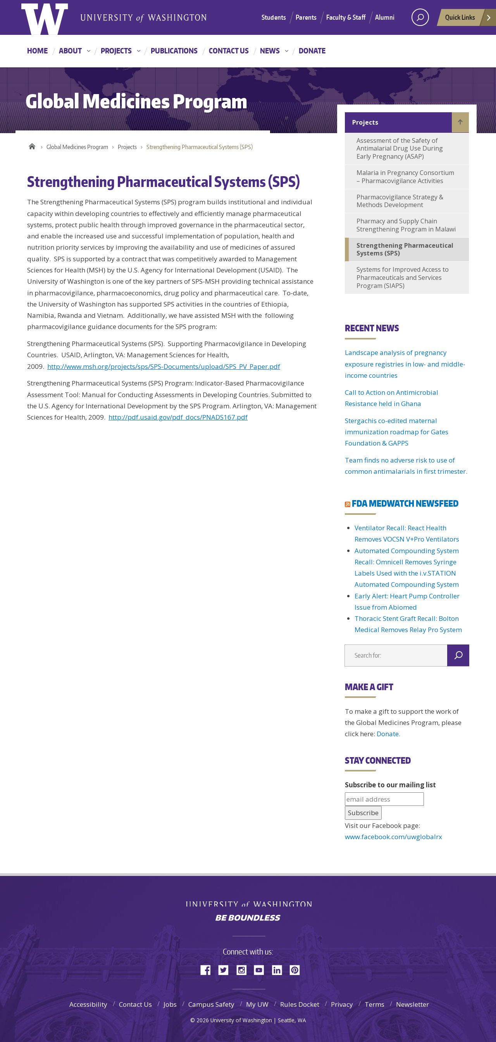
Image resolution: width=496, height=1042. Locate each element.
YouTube (262, 969)
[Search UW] (420, 17)
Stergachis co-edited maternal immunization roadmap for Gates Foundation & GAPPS (396, 432)
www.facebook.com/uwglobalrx (393, 836)
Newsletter (412, 1004)
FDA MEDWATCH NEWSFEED (405, 503)
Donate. (388, 733)
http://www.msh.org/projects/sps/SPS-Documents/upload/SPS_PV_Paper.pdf (163, 366)
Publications (174, 50)
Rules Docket (299, 1004)
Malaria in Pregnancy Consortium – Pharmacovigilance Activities (405, 176)
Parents (306, 17)
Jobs (170, 1004)
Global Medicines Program (77, 147)
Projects (116, 50)
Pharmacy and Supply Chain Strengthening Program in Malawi (406, 225)
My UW (257, 1004)
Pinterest (297, 969)
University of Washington (248, 901)
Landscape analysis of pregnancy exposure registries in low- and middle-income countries (405, 364)
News (270, 50)
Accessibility (88, 1004)
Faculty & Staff (345, 17)
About (70, 50)
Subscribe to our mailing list (390, 784)
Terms (374, 1004)
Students (274, 17)
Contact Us (229, 50)
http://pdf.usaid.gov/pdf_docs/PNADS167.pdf (178, 417)
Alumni (384, 17)
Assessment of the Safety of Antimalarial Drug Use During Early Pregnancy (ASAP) (399, 148)
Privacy (342, 1004)
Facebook (208, 969)
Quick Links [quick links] (468, 19)
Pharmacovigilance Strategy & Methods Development (399, 201)
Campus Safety (211, 1004)
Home (37, 50)
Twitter (226, 969)
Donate (312, 50)
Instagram (244, 969)
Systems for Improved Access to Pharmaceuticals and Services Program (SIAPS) (402, 277)
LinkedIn (280, 969)
